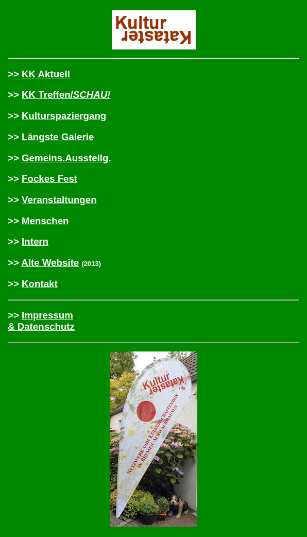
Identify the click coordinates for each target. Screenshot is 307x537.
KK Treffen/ (66, 94)
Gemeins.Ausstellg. (66, 158)
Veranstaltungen (59, 199)
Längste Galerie (58, 136)
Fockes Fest (49, 178)
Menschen (45, 220)
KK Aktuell (46, 74)
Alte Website (50, 262)
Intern (35, 241)
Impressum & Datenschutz (41, 321)
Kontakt (40, 283)
